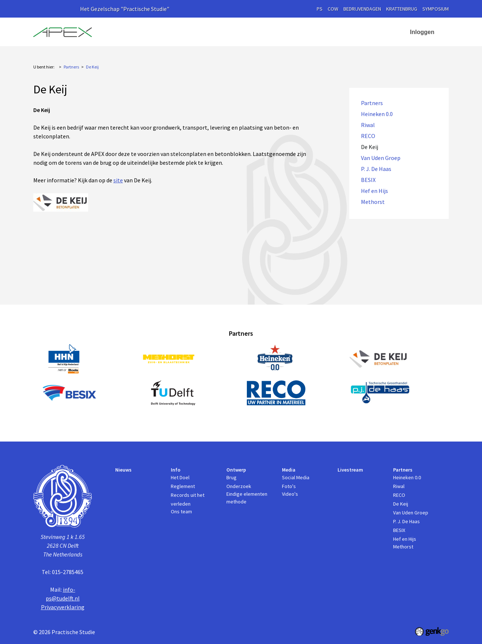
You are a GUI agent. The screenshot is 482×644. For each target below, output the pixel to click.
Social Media (295, 477)
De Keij (92, 67)
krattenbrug (401, 8)
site (118, 180)
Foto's (289, 486)
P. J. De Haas (376, 168)
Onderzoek (238, 486)
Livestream (307, 32)
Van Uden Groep (380, 158)
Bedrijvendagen (362, 8)
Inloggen (422, 32)
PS (320, 8)
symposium (435, 8)
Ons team (181, 511)
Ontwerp (229, 32)
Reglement (183, 486)
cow (333, 8)
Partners (344, 32)
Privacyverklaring (62, 607)
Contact (384, 32)
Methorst (373, 201)
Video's (290, 494)
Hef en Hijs (374, 190)
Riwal (368, 125)
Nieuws (168, 32)
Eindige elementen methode (246, 498)
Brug (231, 477)
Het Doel (180, 477)
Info (194, 32)
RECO (368, 136)
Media (267, 32)
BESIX (368, 179)
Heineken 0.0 (377, 114)
